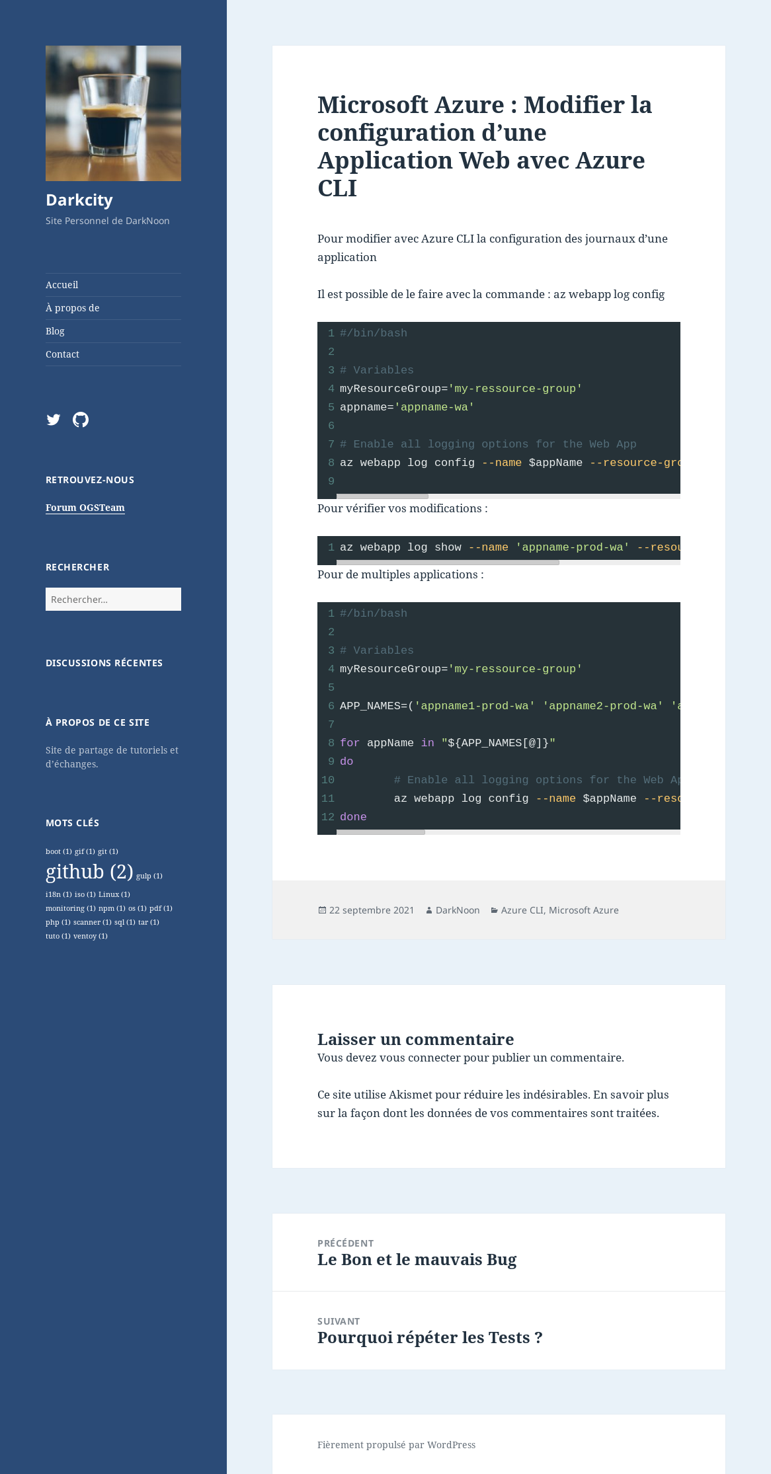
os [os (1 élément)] (137, 908)
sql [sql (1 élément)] (125, 922)
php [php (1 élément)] (58, 922)
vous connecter (420, 1057)
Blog (55, 331)
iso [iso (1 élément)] (85, 894)
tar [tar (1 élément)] (148, 922)
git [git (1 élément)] (108, 851)
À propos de (73, 307)
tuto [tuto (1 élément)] (58, 936)
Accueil (62, 284)
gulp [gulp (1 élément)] (149, 875)
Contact (62, 354)
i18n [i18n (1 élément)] (59, 894)
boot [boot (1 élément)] (59, 851)
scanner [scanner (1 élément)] (92, 922)
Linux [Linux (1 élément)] (114, 894)
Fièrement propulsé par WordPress (396, 1444)
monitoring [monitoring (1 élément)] (71, 908)
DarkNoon (458, 910)
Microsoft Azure (584, 910)
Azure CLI (522, 910)
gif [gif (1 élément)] (85, 851)
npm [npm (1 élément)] (112, 908)
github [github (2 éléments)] (90, 871)
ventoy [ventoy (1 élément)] (90, 936)
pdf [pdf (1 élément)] (161, 908)
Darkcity (79, 199)
